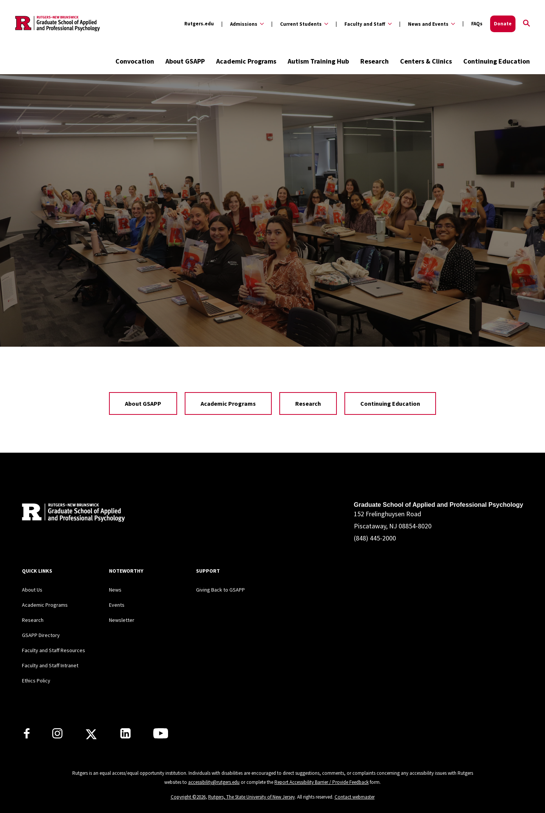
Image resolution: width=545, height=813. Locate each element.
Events (117, 604)
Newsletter (121, 620)
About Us (32, 589)
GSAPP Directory (41, 635)
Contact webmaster (355, 797)
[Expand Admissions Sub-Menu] (242, 24)
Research (374, 61)
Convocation (134, 61)
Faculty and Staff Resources (53, 650)
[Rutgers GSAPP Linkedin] (125, 736)
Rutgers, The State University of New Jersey (251, 797)
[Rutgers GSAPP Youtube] (160, 736)
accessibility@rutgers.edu (214, 782)
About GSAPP (185, 61)
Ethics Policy (36, 680)
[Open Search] (526, 23)
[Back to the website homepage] (57, 23)
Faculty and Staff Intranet (50, 665)
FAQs (477, 23)
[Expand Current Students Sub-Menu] (299, 24)
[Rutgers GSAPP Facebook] (27, 736)
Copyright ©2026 (188, 797)
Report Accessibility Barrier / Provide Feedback (321, 782)
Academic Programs (246, 61)
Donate (503, 23)
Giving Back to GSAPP (220, 589)
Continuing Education (496, 61)
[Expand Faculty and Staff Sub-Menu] (364, 24)
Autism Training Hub (318, 61)
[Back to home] (72, 513)
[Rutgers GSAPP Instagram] (57, 736)
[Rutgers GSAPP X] (91, 736)
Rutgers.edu (199, 23)
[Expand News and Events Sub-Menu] (427, 24)
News (115, 589)
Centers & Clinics (426, 61)
